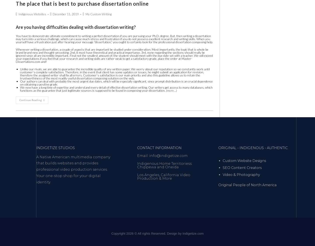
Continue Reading (33, 98)
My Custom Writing (99, 14)
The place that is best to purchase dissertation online (82, 3)
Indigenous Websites (32, 14)
